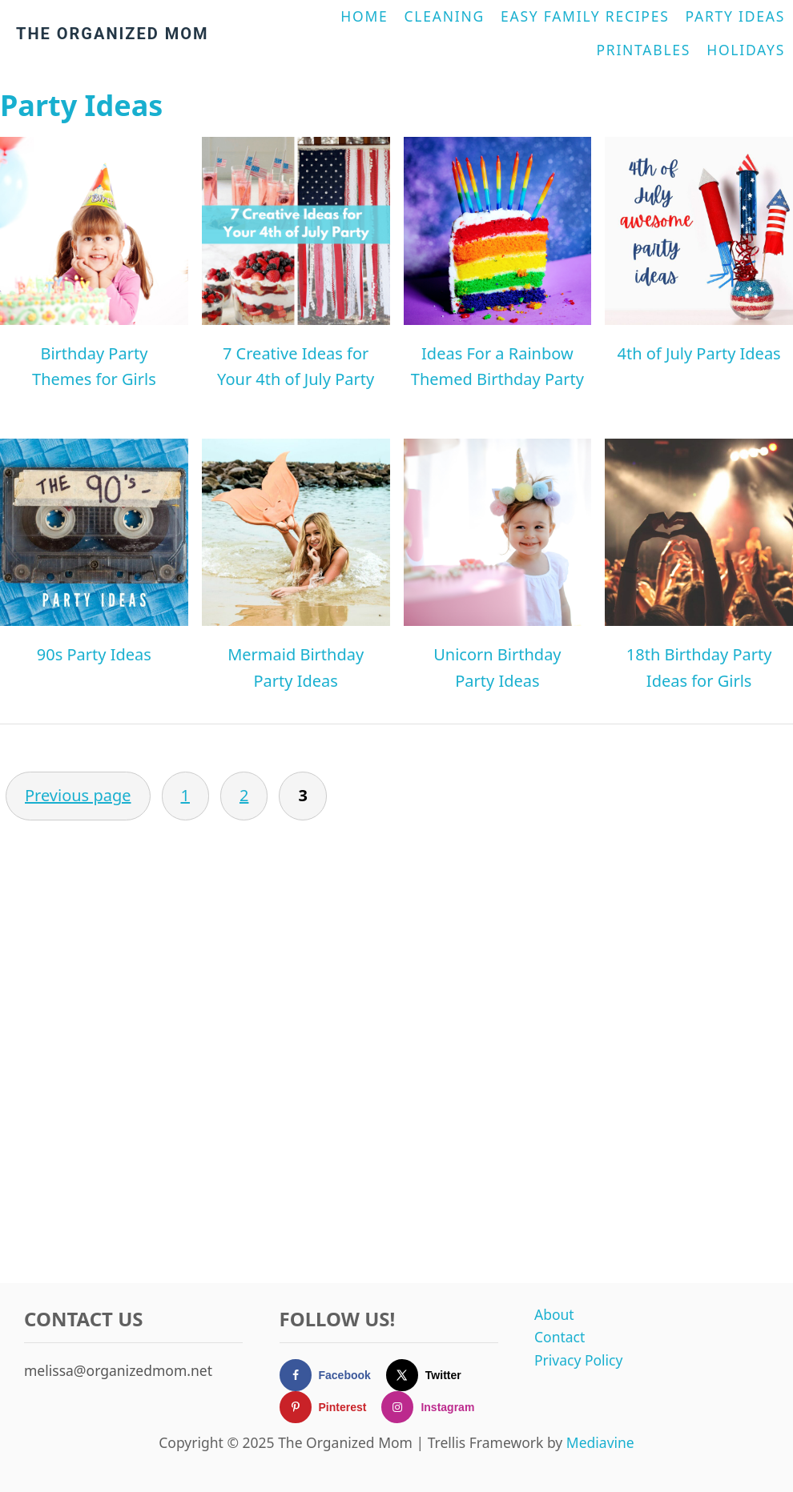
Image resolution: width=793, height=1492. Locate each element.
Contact (559, 1336)
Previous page (78, 795)
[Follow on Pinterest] (331, 1407)
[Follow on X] (431, 1375)
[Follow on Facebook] (333, 1375)
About (554, 1314)
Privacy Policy (578, 1360)
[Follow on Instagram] (435, 1407)
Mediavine (600, 1442)
